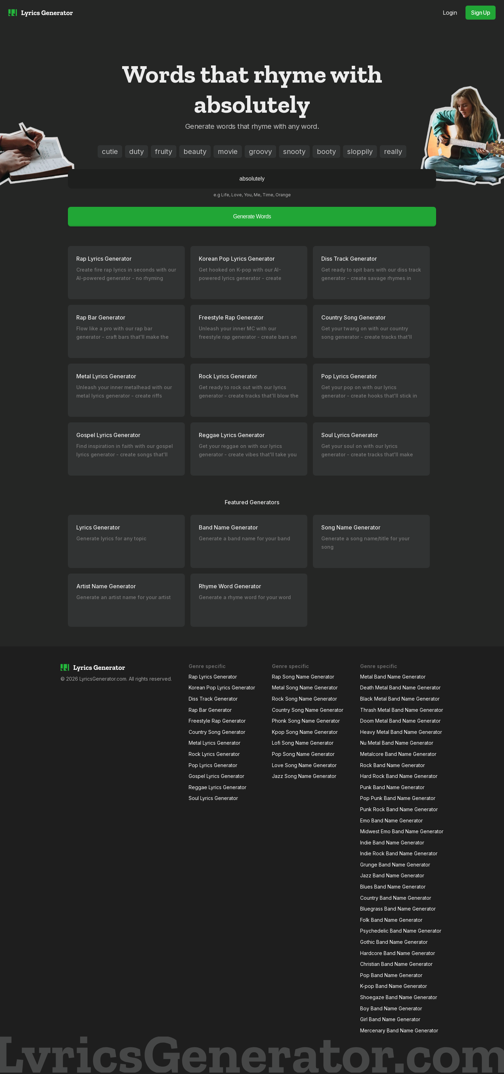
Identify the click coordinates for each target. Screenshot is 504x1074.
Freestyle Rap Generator (217, 721)
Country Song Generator (217, 732)
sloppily (360, 151)
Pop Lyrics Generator (213, 765)
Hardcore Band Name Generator (397, 953)
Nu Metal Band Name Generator (396, 743)
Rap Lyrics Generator (213, 677)
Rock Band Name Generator (392, 765)
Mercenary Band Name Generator (399, 1030)
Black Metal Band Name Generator (400, 699)
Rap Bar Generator (210, 710)
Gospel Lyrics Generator (216, 776)
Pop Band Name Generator (391, 975)
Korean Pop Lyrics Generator (222, 687)
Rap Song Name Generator (303, 677)
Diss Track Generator (213, 699)
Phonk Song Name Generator (306, 721)
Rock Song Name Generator (304, 699)
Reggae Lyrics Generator (217, 787)
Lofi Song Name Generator (303, 743)
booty (326, 151)
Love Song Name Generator (304, 765)
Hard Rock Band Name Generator (399, 776)
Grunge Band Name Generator (395, 865)
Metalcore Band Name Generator (398, 754)
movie (228, 151)
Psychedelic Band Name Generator (400, 931)
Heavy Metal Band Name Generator (401, 732)
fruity (163, 151)
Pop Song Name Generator (303, 754)
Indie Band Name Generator (392, 842)
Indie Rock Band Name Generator (399, 853)
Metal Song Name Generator (305, 687)
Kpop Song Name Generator (305, 732)
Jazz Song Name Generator (304, 776)
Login (450, 12)
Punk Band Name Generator (392, 787)
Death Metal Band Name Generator (400, 687)
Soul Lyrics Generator (213, 798)
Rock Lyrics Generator (214, 754)
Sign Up (480, 12)
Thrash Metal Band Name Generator (401, 710)
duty (136, 151)
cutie (110, 151)
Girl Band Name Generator (390, 1019)
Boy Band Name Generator (391, 1008)
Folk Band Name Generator (391, 920)
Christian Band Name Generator (396, 964)
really (393, 151)
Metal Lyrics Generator (214, 743)
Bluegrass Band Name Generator (398, 909)
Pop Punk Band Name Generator (397, 798)
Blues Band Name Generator (393, 887)
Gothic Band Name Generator (394, 942)
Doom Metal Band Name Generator (400, 721)
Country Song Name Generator (307, 710)
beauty (194, 151)
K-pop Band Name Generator (393, 986)
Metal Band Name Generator (393, 677)
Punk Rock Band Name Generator (399, 809)
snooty (294, 151)
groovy (260, 151)
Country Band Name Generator (395, 898)
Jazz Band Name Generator (392, 875)
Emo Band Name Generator (391, 820)
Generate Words (252, 216)
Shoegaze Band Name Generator (398, 997)
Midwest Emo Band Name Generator (401, 831)
